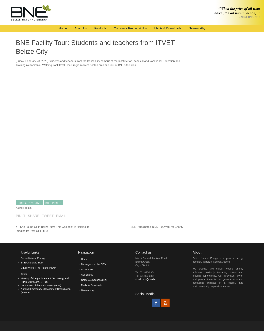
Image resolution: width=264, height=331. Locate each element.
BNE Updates (53, 202)
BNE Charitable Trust (32, 262)
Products (100, 28)
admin (28, 207)
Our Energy (87, 274)
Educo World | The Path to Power (38, 267)
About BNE (87, 269)
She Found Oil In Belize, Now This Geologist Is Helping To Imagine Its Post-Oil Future (53, 228)
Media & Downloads (167, 28)
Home (63, 28)
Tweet (48, 216)
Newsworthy (197, 28)
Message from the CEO (93, 264)
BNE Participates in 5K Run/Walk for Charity (159, 226)
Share (33, 216)
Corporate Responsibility (130, 28)
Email (61, 216)
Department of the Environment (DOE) (41, 285)
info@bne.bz (149, 279)
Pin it (20, 216)
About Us (80, 28)
